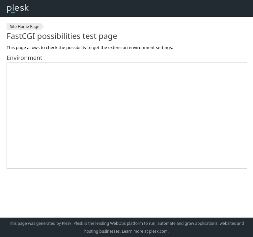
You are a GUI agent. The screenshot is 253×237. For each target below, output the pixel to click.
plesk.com (158, 231)
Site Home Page (24, 26)
